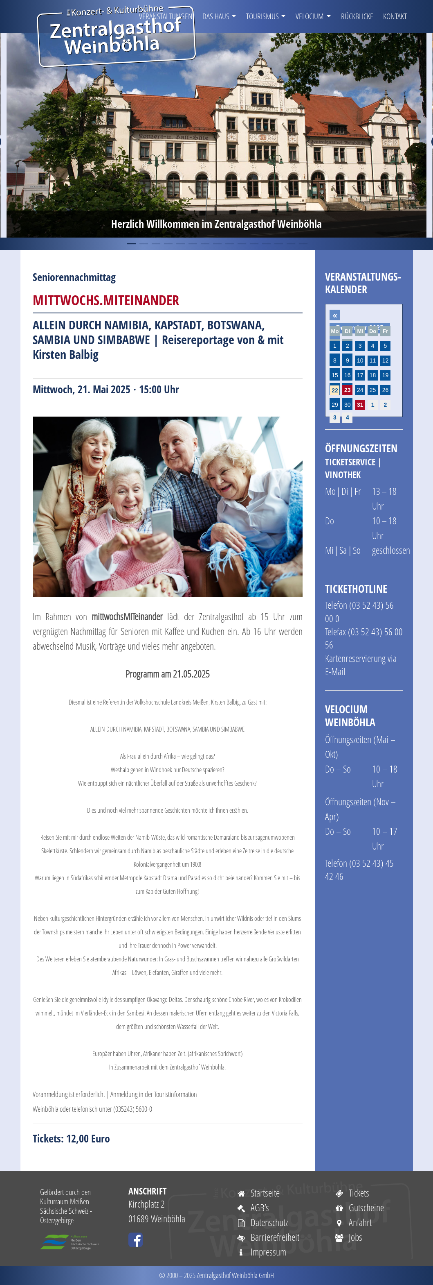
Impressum (261, 1251)
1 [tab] (131, 244)
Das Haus (215, 16)
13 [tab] (278, 244)
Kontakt (395, 16)
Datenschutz (262, 1222)
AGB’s (252, 1207)
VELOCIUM (310, 16)
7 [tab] (204, 244)
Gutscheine (359, 1207)
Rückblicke (357, 16)
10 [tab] (241, 244)
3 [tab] (155, 244)
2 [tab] (143, 244)
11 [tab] (253, 244)
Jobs (348, 1237)
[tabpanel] (216, 135)
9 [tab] (229, 244)
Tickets (352, 1192)
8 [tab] (217, 244)
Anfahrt (353, 1222)
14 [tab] (290, 244)
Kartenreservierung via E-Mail (361, 664)
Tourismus (262, 16)
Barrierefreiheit (268, 1237)
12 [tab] (266, 244)
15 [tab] (302, 244)
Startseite (258, 1192)
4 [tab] (168, 244)
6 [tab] (192, 244)
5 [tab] (180, 244)
